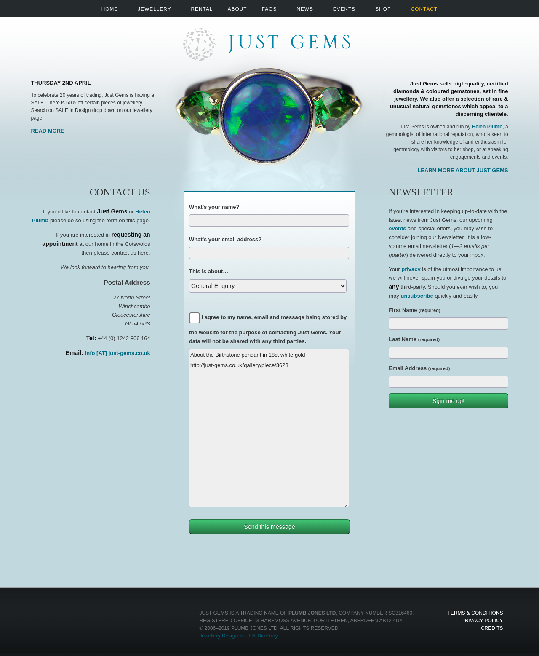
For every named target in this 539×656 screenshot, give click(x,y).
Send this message (269, 526)
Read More (47, 131)
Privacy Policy (482, 621)
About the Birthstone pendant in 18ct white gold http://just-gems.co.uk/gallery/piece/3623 (269, 428)
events (397, 228)
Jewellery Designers (221, 636)
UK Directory (263, 636)
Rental (202, 8)
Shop (383, 8)
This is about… (208, 271)
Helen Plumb (487, 127)
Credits (492, 628)
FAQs (269, 8)
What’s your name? (214, 207)
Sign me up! (448, 400)
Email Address (419, 368)
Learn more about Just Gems (462, 170)
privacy (411, 269)
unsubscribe (416, 296)
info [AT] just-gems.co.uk (117, 353)
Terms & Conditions (475, 613)
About (237, 8)
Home (109, 8)
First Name (414, 310)
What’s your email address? (225, 239)
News (304, 8)
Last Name (414, 339)
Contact (424, 8)
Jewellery (154, 8)
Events (344, 8)
